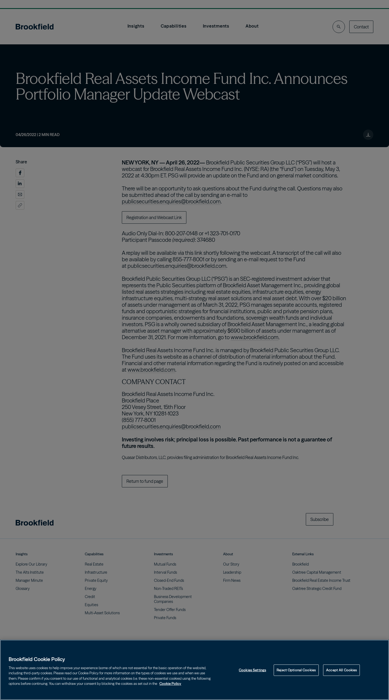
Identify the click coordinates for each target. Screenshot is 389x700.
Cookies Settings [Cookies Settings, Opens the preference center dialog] (252, 670)
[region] (194, 670)
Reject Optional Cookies (296, 670)
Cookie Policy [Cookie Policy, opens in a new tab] (170, 683)
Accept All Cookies (341, 670)
